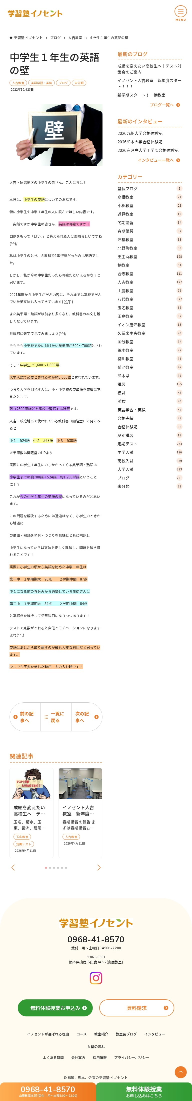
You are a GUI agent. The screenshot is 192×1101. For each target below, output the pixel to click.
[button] (180, 13)
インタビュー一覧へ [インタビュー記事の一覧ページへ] (156, 160)
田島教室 (150, 316)
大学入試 (150, 469)
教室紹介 (101, 1033)
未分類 (150, 486)
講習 (150, 384)
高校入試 (150, 461)
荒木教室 (150, 350)
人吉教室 (150, 282)
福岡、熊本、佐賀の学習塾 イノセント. (98, 1077)
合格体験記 (150, 427)
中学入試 (150, 452)
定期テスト (150, 444)
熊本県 (150, 376)
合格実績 (150, 418)
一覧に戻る (57, 716)
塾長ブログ (150, 188)
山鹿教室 (150, 291)
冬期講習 (150, 222)
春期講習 (150, 231)
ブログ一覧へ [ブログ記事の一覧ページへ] (162, 105)
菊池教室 (150, 367)
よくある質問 (53, 1057)
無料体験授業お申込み (55, 1007)
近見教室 (150, 214)
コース (81, 1033)
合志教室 (150, 273)
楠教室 (150, 265)
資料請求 (137, 1007)
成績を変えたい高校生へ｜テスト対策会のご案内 (150, 69)
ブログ (150, 478)
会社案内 (78, 1057)
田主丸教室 (150, 256)
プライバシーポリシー (131, 1057)
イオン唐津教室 (150, 325)
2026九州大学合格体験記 (140, 133)
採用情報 (100, 1057)
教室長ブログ (126, 1033)
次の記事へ (82, 716)
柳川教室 (150, 359)
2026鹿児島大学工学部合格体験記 (148, 150)
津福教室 (150, 239)
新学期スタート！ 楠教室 (142, 95)
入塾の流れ (96, 1046)
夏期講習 (150, 435)
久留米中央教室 (150, 333)
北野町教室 (150, 248)
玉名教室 (150, 308)
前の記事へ (27, 716)
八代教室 (150, 299)
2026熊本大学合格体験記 (140, 142)
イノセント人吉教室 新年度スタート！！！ (150, 83)
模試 (150, 393)
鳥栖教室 (150, 197)
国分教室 (150, 342)
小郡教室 (150, 205)
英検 (150, 401)
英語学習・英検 (150, 410)
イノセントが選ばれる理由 (48, 1033)
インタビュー (154, 1033)
